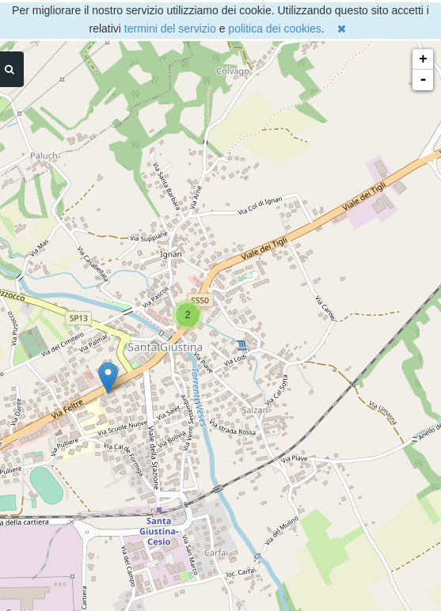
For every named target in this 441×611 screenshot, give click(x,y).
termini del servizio (170, 28)
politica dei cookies (274, 28)
